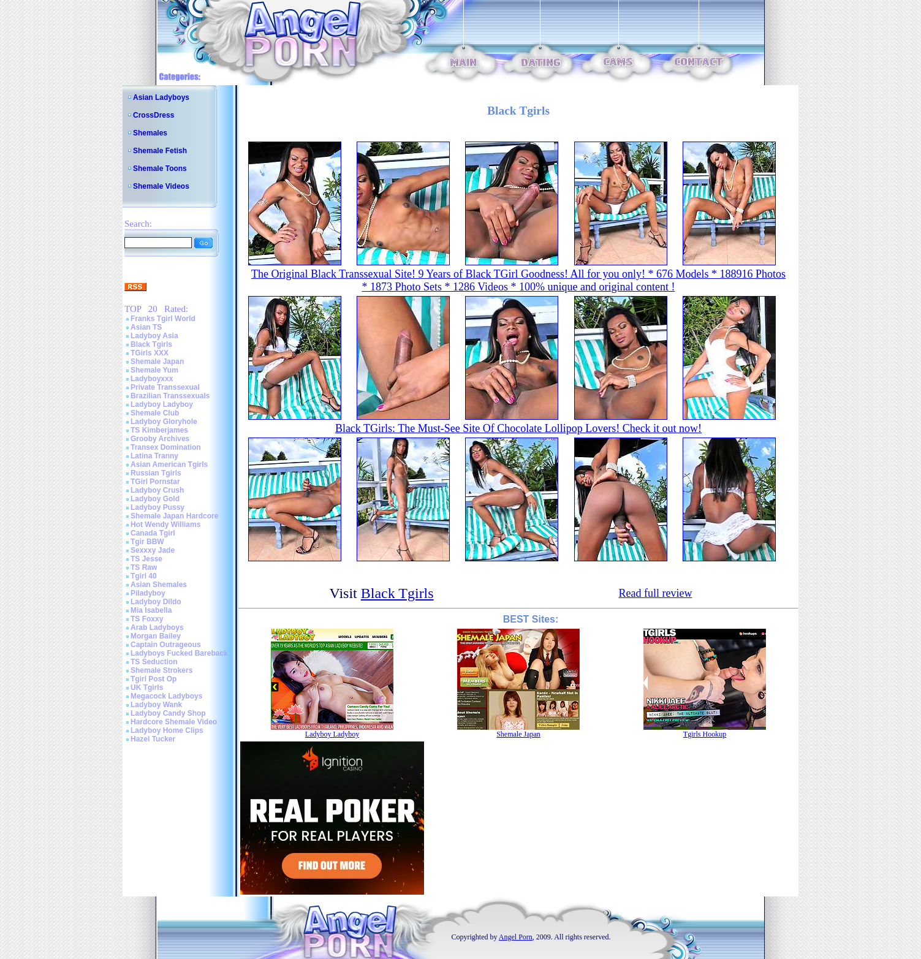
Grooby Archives (160, 438)
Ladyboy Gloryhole (164, 421)
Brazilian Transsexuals (170, 396)
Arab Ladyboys (157, 627)
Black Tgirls (151, 344)
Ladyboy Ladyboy (162, 404)
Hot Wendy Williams (165, 524)
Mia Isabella (151, 610)
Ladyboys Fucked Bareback (179, 653)
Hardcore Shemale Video (174, 722)
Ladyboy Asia (154, 336)
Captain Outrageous (166, 644)
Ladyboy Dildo (156, 601)
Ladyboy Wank (156, 704)
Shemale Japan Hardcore (174, 516)
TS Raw (144, 567)
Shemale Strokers (161, 670)
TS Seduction (154, 662)
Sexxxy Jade (153, 550)
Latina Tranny (154, 456)
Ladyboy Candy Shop (168, 713)
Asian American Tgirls (169, 464)
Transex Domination (166, 447)
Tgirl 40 (144, 576)
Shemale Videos (161, 186)
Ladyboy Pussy (157, 507)
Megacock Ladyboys (166, 696)
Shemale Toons (160, 168)
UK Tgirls (147, 687)
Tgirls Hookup (704, 734)
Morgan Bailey (156, 636)
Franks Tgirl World (163, 318)
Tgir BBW (147, 541)
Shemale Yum (154, 370)
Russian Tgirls (156, 473)
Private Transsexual (165, 387)
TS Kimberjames (159, 430)
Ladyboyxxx (152, 378)
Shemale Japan (157, 361)
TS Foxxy (147, 619)
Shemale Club (155, 413)
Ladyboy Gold (155, 499)
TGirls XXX (150, 353)
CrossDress (153, 115)
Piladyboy (148, 593)
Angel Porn (516, 937)
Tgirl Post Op (153, 679)
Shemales (150, 133)
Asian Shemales (159, 584)
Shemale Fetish (160, 150)
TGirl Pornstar (155, 481)
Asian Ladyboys (161, 97)
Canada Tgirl (153, 533)
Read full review (655, 593)
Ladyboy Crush (157, 490)
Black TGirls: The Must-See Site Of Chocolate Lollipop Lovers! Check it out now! (518, 428)
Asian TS (146, 327)
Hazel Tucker (153, 739)
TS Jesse (146, 559)
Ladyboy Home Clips (167, 730)
